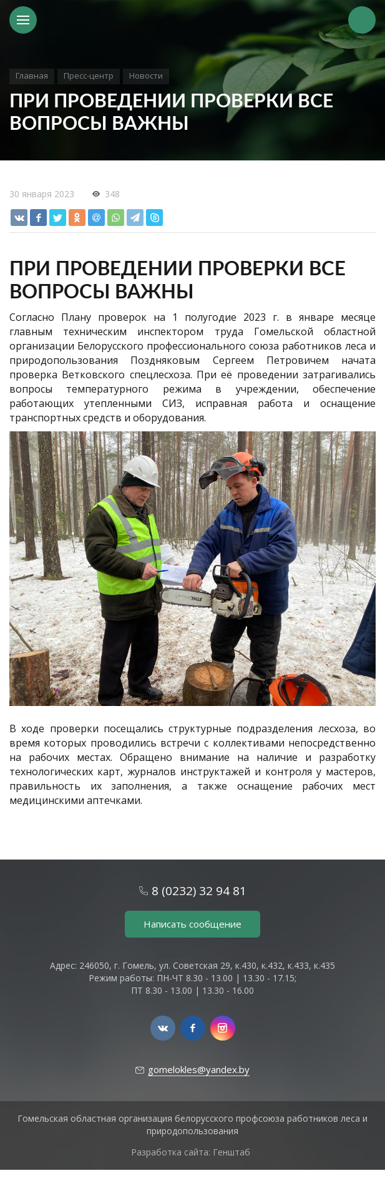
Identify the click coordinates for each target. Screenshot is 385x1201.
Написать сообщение (192, 924)
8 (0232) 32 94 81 (199, 891)
